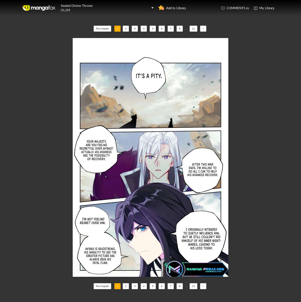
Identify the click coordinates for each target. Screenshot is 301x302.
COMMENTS (238, 8)
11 (193, 28)
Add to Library (176, 8)
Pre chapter (102, 28)
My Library (266, 8)
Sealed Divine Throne (77, 5)
